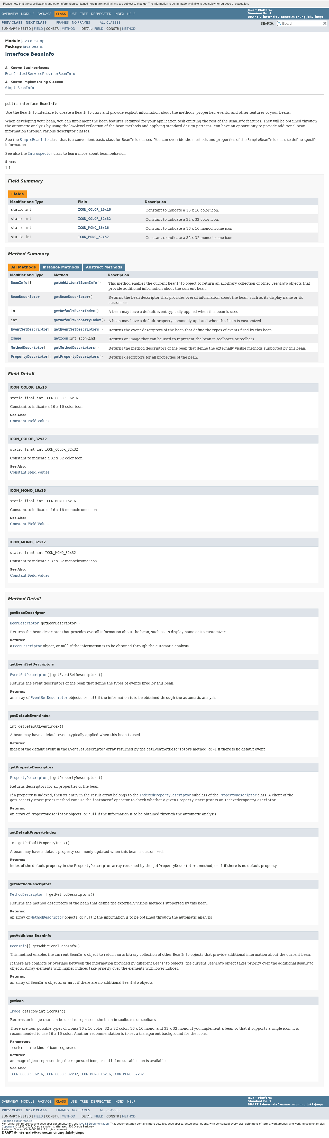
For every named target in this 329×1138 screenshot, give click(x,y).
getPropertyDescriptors (76, 356)
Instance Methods (61, 267)
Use (73, 14)
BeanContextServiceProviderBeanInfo (40, 74)
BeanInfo (19, 283)
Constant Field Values (29, 421)
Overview (10, 14)
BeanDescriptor (25, 297)
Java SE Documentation (94, 1123)
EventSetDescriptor (29, 329)
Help (131, 14)
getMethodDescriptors (74, 347)
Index (119, 14)
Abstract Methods (104, 267)
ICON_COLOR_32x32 (94, 219)
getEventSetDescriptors (76, 329)
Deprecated (101, 14)
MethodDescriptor (27, 347)
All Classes (110, 22)
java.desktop (32, 41)
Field (38, 29)
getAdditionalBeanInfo (75, 283)
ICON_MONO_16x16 (93, 228)
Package (45, 14)
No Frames (81, 22)
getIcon (61, 338)
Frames (62, 22)
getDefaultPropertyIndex (77, 320)
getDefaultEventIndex (74, 311)
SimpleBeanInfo (19, 88)
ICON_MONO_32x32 (93, 237)
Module (27, 14)
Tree (84, 14)
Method (68, 29)
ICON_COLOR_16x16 (94, 209)
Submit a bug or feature (17, 1121)
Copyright (8, 1126)
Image (16, 338)
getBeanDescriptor (71, 297)
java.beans (33, 46)
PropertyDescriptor (29, 356)
